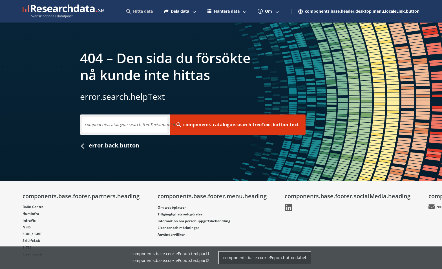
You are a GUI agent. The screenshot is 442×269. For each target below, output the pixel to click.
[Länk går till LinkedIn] (186, 207)
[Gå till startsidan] (63, 11)
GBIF (38, 233)
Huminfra (31, 213)
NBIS (27, 227)
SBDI (26, 233)
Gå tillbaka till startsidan (119, 145)
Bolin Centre (33, 206)
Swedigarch (32, 254)
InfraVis (29, 220)
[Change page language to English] (412, 11)
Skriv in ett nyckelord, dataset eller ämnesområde (131, 124)
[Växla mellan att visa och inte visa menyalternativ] (304, 11)
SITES (27, 247)
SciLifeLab (31, 240)
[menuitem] (249, 11)
